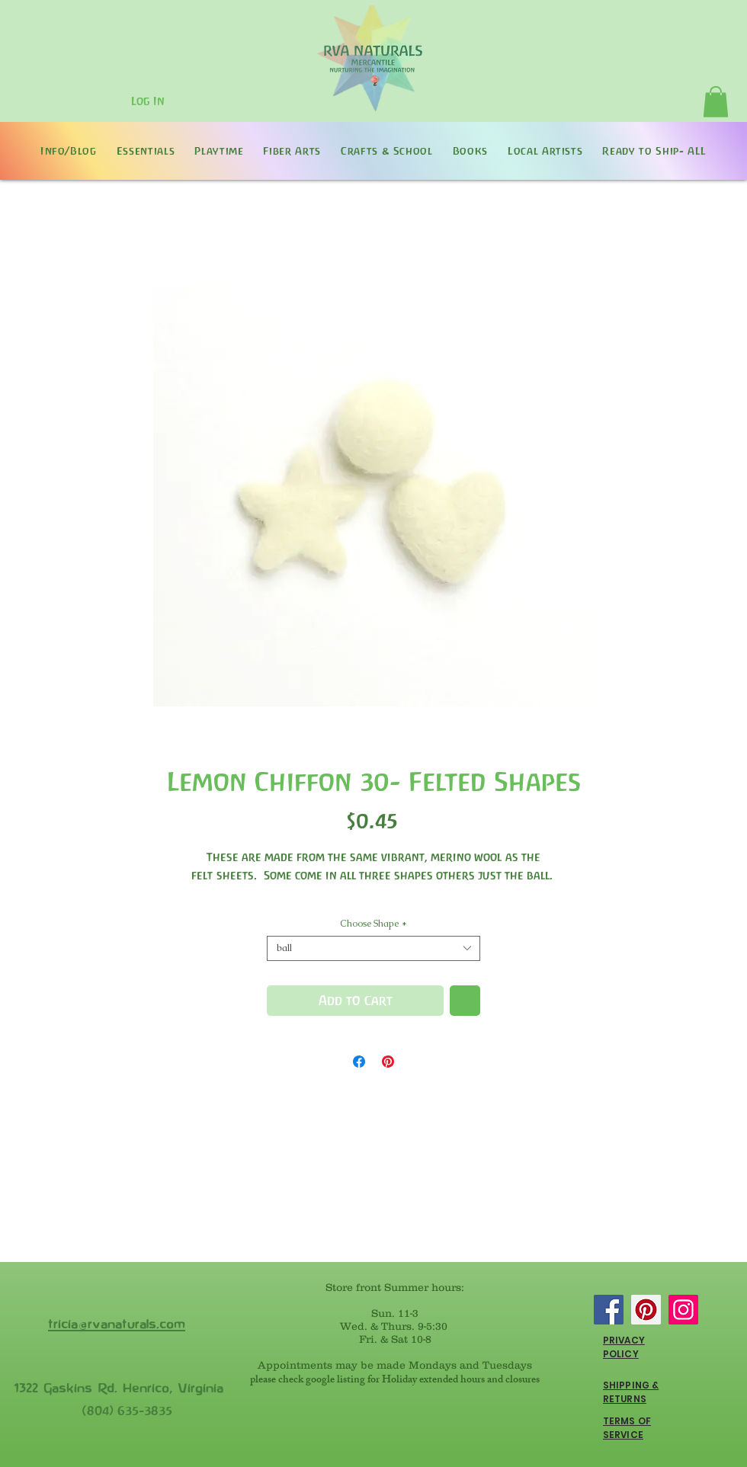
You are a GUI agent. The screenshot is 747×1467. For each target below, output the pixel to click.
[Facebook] (609, 1309)
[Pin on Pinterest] (388, 1061)
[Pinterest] (646, 1309)
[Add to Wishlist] (465, 1000)
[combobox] (373, 948)
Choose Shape (373, 924)
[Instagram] (683, 1309)
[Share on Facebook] (359, 1061)
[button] (716, 101)
